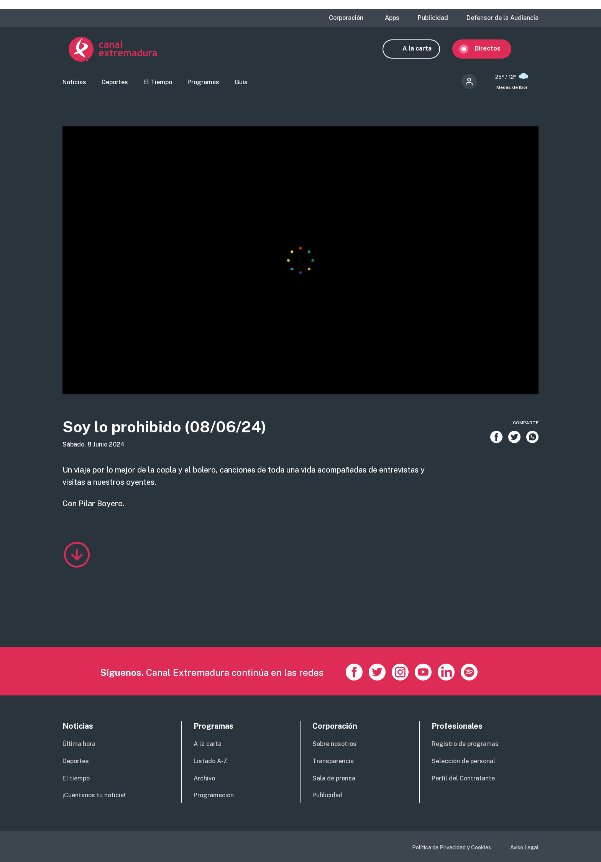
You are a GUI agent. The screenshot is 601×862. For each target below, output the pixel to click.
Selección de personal (463, 761)
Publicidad (433, 18)
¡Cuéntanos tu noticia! (93, 795)
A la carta (423, 48)
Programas (203, 82)
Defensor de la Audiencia (502, 18)
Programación (214, 795)
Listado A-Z (210, 761)
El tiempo (76, 778)
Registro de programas (465, 744)
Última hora (78, 744)
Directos (494, 48)
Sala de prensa (333, 778)
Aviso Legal (524, 847)
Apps (392, 18)
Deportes (115, 82)
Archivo (204, 778)
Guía (241, 82)
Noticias (74, 82)
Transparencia (333, 761)
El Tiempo (157, 82)
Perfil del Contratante (463, 778)
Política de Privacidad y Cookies (451, 847)
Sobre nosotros (334, 744)
